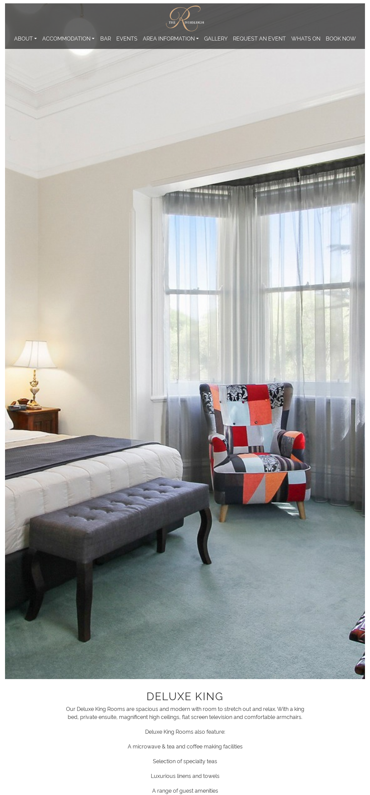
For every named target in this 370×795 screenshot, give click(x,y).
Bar (105, 38)
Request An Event (259, 38)
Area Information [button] (169, 38)
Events (126, 38)
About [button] (23, 38)
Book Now (341, 38)
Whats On (305, 38)
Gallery (216, 38)
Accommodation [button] (66, 38)
